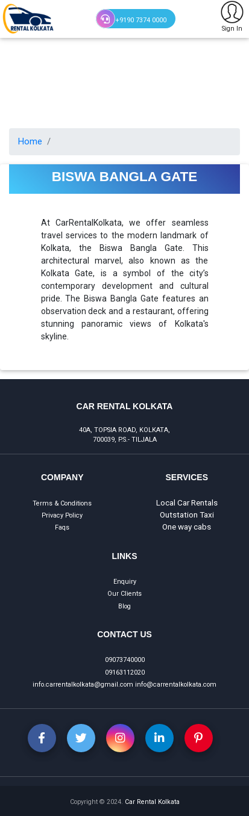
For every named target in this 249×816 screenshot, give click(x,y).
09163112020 (125, 672)
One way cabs (186, 526)
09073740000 (125, 660)
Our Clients (124, 594)
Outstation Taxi (187, 514)
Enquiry (124, 582)
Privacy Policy (62, 515)
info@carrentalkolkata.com (175, 684)
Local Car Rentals (187, 502)
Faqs (62, 527)
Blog (124, 606)
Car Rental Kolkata (152, 802)
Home (30, 141)
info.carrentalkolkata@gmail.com (83, 684)
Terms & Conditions (62, 503)
